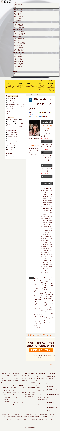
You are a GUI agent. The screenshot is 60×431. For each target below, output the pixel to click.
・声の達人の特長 (5, 390)
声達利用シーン (18, 15)
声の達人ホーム (6, 373)
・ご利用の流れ (5, 399)
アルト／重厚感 (6, 124)
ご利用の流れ (17, 18)
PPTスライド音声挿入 (19, 44)
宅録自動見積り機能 (19, 27)
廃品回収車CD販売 (19, 49)
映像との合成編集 (18, 47)
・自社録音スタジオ (6, 397)
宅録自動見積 (51, 376)
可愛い (2, 121)
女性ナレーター (18, 54)
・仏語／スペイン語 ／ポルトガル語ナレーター (41, 399)
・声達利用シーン (5, 394)
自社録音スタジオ (18, 16)
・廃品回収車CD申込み (30, 396)
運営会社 (15, 71)
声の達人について (17, 9)
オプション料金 (17, 36)
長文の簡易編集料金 (19, 38)
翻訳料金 (16, 40)
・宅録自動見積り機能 (18, 380)
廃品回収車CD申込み (19, 50)
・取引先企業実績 (5, 401)
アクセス (16, 75)
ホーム (14, 2)
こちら (48, 355)
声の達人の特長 (18, 11)
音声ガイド (4, 147)
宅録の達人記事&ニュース (18, 5)
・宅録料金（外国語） (18, 378)
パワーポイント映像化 (19, 42)
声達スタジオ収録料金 (19, 31)
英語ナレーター (18, 58)
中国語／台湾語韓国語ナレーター (18, 60)
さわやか (6, 126)
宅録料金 (15, 22)
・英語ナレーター (40, 388)
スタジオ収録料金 (17, 29)
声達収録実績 (17, 13)
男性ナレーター (18, 56)
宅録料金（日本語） (19, 24)
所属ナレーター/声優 (34, 94)
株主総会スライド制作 (19, 45)
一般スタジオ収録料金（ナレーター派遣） (19, 34)
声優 (15, 70)
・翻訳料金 (27, 376)
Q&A (15, 7)
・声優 (37, 404)
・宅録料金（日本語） (18, 376)
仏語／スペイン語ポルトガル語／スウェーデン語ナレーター (18, 66)
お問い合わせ (51, 373)
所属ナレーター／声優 (18, 52)
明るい (7, 119)
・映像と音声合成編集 (29, 392)
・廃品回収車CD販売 (29, 394)
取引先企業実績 (18, 20)
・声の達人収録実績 (6, 392)
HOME (28, 94)
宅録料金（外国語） (19, 25)
